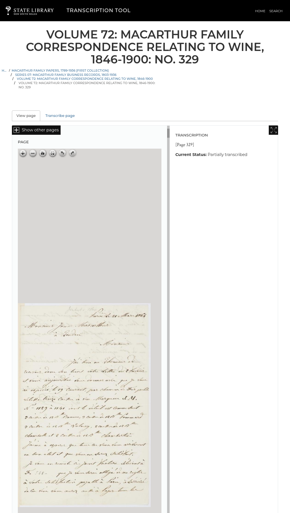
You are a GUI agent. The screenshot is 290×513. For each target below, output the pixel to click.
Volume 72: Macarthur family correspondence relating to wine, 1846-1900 (85, 79)
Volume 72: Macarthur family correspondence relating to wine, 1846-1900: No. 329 (87, 85)
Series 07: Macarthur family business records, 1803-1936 (66, 75)
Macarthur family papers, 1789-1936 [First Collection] (60, 70)
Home (260, 11)
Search (276, 11)
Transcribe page (60, 116)
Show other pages (40, 129)
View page (28, 116)
